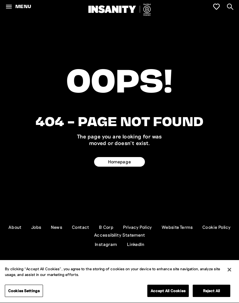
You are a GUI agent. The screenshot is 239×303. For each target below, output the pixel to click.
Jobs (36, 227)
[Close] (229, 270)
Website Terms (177, 227)
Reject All (211, 291)
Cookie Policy (216, 227)
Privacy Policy (137, 227)
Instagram (106, 244)
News (56, 227)
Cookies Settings (24, 291)
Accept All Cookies (168, 291)
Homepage (119, 161)
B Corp (106, 227)
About (15, 227)
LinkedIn (135, 244)
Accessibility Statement (119, 235)
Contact (80, 227)
